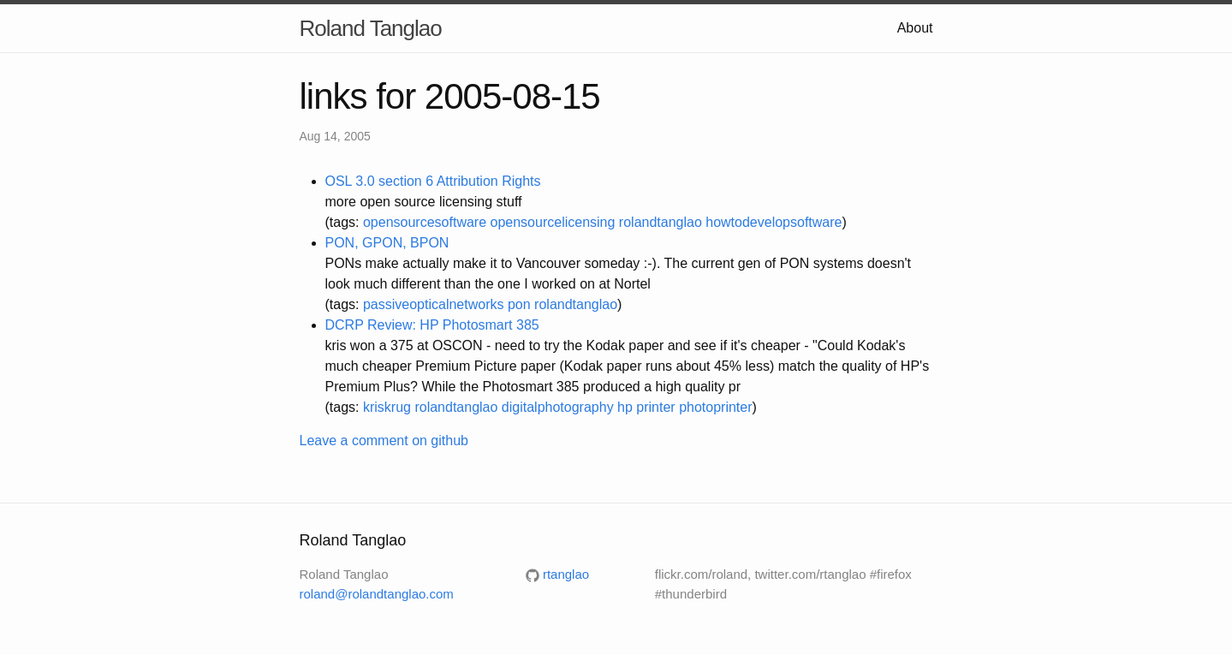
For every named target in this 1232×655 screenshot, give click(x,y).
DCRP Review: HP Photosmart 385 (432, 325)
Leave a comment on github (384, 440)
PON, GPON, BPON (387, 242)
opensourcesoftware (424, 222)
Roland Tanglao (371, 28)
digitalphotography (558, 407)
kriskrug (387, 407)
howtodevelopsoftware (773, 222)
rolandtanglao (660, 222)
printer (655, 407)
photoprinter (715, 407)
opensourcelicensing (553, 222)
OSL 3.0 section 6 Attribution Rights (433, 181)
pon (519, 304)
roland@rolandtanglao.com (377, 594)
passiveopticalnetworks (433, 304)
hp (625, 407)
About (915, 28)
